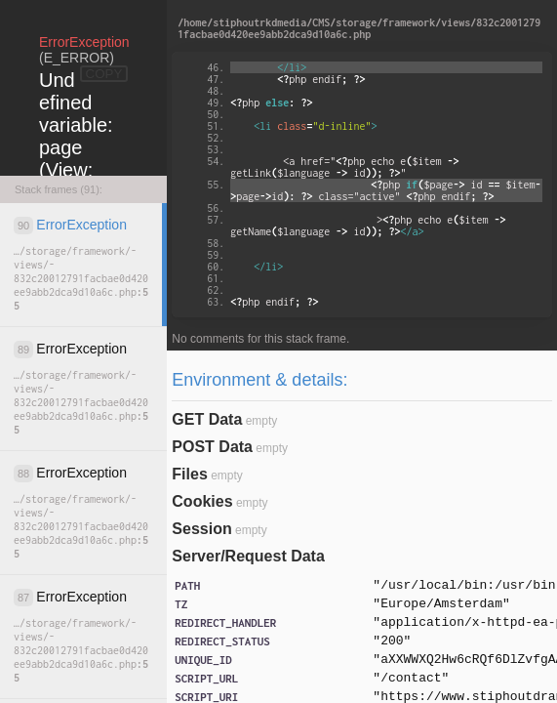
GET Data (207, 419)
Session (201, 528)
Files (189, 474)
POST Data (212, 446)
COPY (104, 73)
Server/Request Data (248, 556)
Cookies (202, 501)
